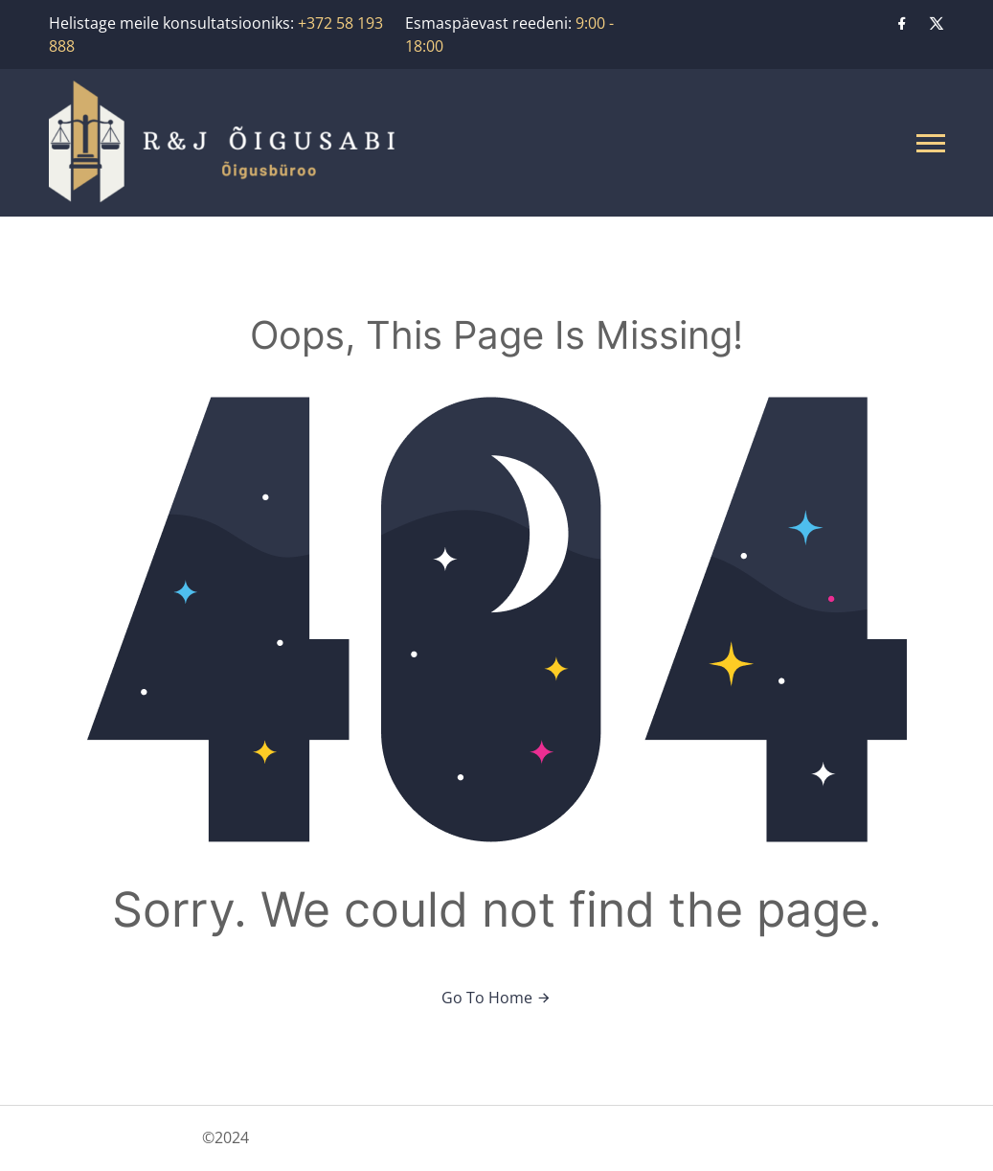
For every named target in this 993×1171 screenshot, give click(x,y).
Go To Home (496, 997)
